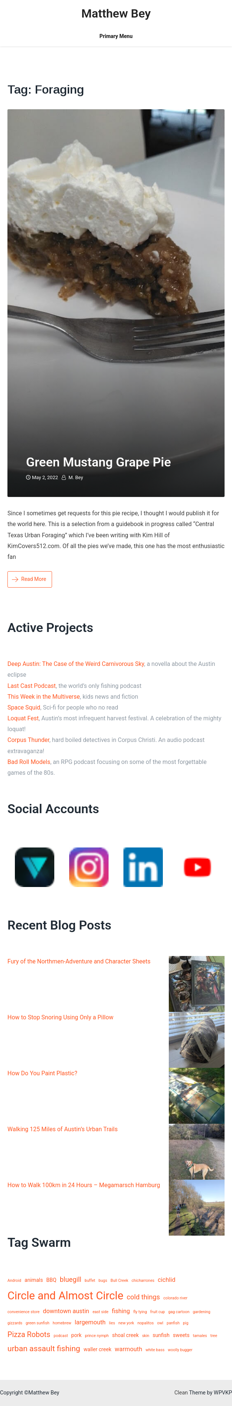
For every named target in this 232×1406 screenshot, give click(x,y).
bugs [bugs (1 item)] (103, 1280)
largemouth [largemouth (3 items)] (90, 1322)
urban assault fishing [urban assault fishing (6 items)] (43, 1348)
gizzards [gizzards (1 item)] (14, 1323)
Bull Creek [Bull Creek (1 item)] (119, 1280)
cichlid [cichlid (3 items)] (166, 1279)
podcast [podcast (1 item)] (61, 1335)
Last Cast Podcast (31, 685)
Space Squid (23, 707)
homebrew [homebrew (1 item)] (62, 1323)
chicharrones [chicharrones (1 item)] (143, 1280)
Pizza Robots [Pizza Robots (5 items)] (28, 1334)
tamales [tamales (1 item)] (200, 1335)
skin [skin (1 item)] (145, 1335)
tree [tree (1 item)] (213, 1335)
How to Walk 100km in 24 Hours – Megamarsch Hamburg (83, 1185)
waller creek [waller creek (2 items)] (98, 1349)
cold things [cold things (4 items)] (143, 1297)
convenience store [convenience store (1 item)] (23, 1311)
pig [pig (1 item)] (185, 1323)
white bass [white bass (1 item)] (154, 1349)
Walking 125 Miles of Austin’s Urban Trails (62, 1129)
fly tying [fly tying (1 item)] (140, 1311)
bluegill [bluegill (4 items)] (70, 1279)
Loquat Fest (23, 718)
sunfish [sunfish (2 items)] (161, 1335)
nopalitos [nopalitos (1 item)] (146, 1323)
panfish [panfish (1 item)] (173, 1323)
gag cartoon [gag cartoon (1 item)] (178, 1311)
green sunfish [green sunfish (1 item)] (37, 1323)
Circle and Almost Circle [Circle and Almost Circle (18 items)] (65, 1295)
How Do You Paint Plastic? (42, 1073)
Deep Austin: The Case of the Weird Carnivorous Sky (75, 663)
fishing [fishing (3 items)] (121, 1311)
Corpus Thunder (28, 739)
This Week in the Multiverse (43, 696)
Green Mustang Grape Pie (98, 461)
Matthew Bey (116, 13)
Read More (29, 579)
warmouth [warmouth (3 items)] (128, 1349)
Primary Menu (115, 36)
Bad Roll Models (28, 761)
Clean (181, 1393)
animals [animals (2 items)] (34, 1280)
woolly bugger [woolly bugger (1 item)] (180, 1349)
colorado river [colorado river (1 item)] (175, 1298)
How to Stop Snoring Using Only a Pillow (60, 1017)
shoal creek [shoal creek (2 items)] (125, 1335)
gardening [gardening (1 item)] (201, 1311)
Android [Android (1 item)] (14, 1280)
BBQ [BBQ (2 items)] (51, 1280)
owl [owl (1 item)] (160, 1323)
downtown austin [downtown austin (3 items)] (66, 1311)
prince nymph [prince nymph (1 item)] (97, 1335)
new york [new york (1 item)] (126, 1323)
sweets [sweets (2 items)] (181, 1335)
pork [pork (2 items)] (76, 1335)
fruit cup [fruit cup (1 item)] (157, 1311)
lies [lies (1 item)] (112, 1323)
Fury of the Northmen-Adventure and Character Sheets (79, 961)
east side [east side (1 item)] (101, 1311)
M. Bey (75, 477)
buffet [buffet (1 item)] (90, 1280)
